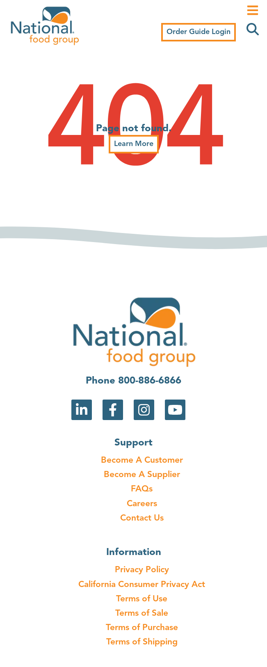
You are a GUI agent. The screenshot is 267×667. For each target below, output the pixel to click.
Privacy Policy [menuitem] (142, 570)
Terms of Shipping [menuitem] (142, 642)
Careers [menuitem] (142, 504)
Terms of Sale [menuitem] (141, 613)
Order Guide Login (198, 32)
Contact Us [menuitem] (142, 518)
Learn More (133, 144)
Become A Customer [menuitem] (142, 460)
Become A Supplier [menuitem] (142, 475)
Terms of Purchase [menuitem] (142, 628)
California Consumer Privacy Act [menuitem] (141, 584)
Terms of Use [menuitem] (141, 599)
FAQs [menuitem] (142, 489)
